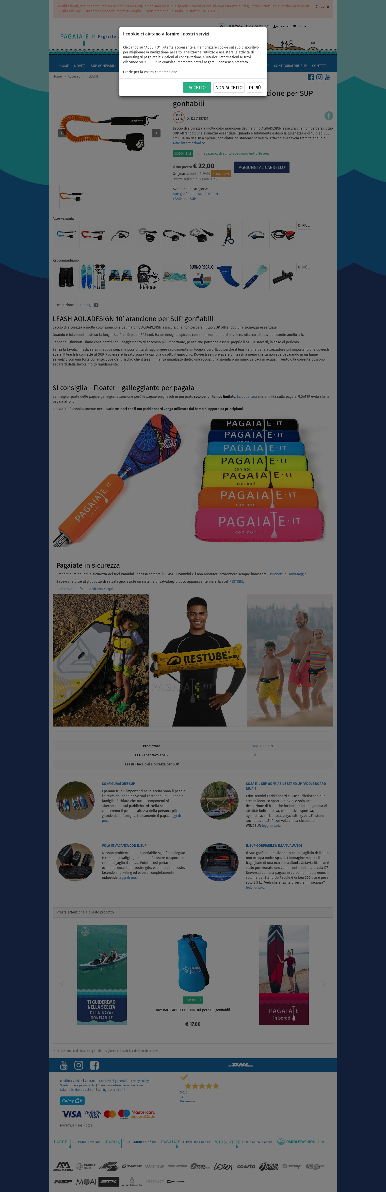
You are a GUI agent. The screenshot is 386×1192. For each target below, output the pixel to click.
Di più (255, 87)
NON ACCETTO (228, 87)
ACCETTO (197, 87)
